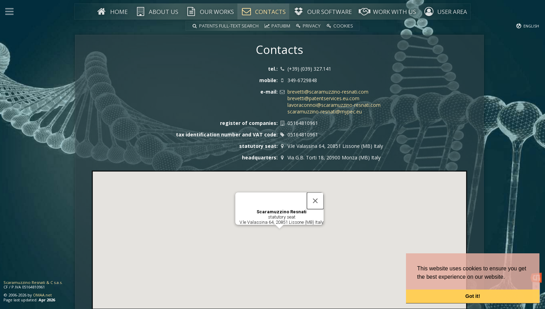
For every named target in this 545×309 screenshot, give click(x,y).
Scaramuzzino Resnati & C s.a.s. (33, 282)
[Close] (316, 199)
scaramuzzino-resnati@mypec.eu (324, 111)
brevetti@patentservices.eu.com (323, 98)
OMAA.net (42, 295)
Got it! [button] (472, 296)
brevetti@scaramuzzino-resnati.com (327, 91)
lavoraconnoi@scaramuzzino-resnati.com (334, 105)
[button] (279, 233)
